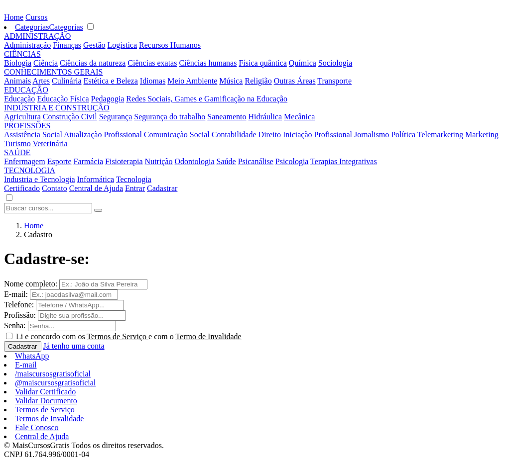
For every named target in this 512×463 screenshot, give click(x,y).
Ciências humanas (208, 63)
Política (403, 134)
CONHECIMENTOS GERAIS (53, 72)
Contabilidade (234, 134)
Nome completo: (30, 283)
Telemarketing (440, 134)
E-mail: (16, 294)
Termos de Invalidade (49, 418)
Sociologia (335, 63)
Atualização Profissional (103, 134)
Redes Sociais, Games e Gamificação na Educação (206, 98)
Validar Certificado (45, 391)
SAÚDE (17, 152)
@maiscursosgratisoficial (55, 382)
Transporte (334, 81)
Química (302, 63)
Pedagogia (108, 98)
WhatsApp (32, 356)
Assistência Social (33, 134)
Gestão (94, 45)
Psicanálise (255, 161)
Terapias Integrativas (343, 161)
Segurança (115, 116)
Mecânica (299, 116)
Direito (269, 134)
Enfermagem (24, 161)
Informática (96, 179)
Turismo (17, 143)
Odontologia (195, 161)
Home (13, 17)
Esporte (59, 161)
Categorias (32, 27)
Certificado (22, 188)
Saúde (226, 161)
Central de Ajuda (96, 188)
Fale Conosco (37, 427)
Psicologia (292, 161)
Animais (17, 81)
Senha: (15, 325)
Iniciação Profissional (317, 134)
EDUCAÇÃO (26, 90)
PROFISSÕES (27, 125)
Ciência (45, 63)
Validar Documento (46, 400)
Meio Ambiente (192, 81)
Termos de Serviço (117, 336)
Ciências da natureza (93, 63)
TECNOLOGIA (29, 170)
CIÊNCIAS (22, 54)
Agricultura (22, 116)
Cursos (36, 17)
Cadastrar (162, 188)
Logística (122, 45)
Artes (41, 81)
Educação (19, 98)
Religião (258, 81)
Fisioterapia (124, 161)
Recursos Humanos (170, 45)
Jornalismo (371, 134)
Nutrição (159, 161)
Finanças (67, 45)
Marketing (482, 134)
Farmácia (89, 161)
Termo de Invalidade (208, 336)
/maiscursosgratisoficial (53, 374)
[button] (9, 198)
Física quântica (262, 63)
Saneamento (226, 116)
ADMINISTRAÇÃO (37, 36)
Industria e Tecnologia (39, 179)
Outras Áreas (295, 81)
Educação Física (63, 98)
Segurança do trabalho (169, 116)
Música (231, 81)
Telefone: (19, 304)
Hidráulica (265, 116)
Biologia (17, 63)
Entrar (135, 188)
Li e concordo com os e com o (129, 336)
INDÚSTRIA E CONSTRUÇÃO (57, 107)
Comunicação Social (177, 134)
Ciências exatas (152, 63)
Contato (54, 188)
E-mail (26, 365)
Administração (27, 45)
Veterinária (49, 143)
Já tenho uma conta (74, 346)
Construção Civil (70, 116)
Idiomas (153, 81)
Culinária (67, 81)
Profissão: (20, 315)
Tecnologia (133, 179)
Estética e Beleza (111, 81)
